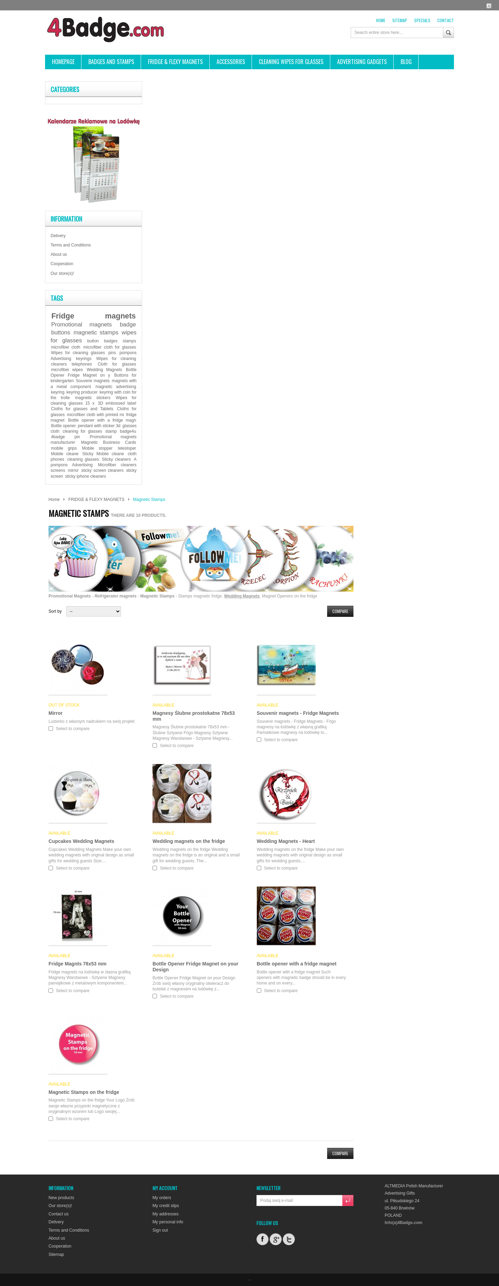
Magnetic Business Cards (108, 442)
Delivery (58, 235)
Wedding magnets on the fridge (188, 841)
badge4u (128, 431)
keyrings (83, 358)
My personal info (167, 1222)
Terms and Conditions (71, 245)
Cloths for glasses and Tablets (82, 408)
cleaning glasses (83, 459)
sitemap (399, 20)
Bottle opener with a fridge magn (102, 420)
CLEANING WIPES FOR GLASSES (291, 61)
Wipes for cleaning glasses (78, 352)
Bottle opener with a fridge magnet (296, 963)
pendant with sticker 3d (99, 425)
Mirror (55, 713)
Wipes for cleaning (116, 358)
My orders (161, 1197)
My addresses (165, 1213)
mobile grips (64, 448)
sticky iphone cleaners (85, 476)
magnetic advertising (116, 386)
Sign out (160, 1229)
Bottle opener (63, 425)
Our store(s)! (62, 273)
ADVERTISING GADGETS (362, 61)
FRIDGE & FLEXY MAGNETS (175, 61)
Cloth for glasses (117, 364)
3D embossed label (117, 403)
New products (61, 1197)
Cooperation (62, 263)
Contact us (58, 1213)
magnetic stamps (96, 332)
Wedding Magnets (104, 369)
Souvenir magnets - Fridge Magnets (298, 713)
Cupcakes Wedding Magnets (81, 841)
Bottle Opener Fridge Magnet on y (94, 372)
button (93, 341)
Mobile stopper (97, 448)
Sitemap (56, 1253)
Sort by (55, 611)
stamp (111, 431)
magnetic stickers (93, 397)
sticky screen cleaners (102, 470)
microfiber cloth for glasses (110, 347)
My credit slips (165, 1205)
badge (128, 324)
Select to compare (72, 728)
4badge (58, 436)
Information (66, 218)
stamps (129, 341)
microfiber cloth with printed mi (95, 414)
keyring (57, 392)
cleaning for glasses (82, 431)
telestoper (127, 448)
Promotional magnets (81, 324)
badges (110, 341)
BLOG (406, 61)
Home (380, 20)
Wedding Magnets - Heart (286, 841)
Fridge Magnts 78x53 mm (77, 963)
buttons (60, 332)
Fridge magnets (93, 316)
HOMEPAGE (63, 61)
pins (112, 352)
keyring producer (82, 392)
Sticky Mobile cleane (103, 453)
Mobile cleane (64, 453)
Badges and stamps (111, 61)
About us (59, 254)
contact (445, 20)
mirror (73, 470)
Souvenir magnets (93, 380)
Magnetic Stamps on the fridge (84, 1092)
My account (164, 1187)
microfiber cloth (65, 347)
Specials (422, 20)
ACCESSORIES (231, 61)
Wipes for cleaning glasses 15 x (94, 400)
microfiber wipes (67, 369)
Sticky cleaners (116, 459)
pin (77, 436)
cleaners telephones (71, 364)
